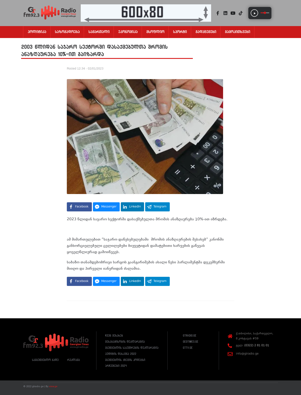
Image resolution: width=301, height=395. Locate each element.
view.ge (53, 386)
